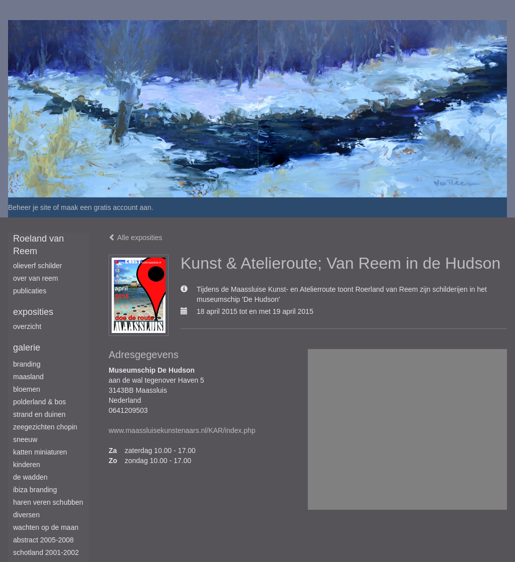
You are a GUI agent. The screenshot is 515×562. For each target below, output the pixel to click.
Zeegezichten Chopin (45, 427)
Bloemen (26, 389)
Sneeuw (25, 439)
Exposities (33, 312)
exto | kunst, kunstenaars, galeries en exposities (36, 10)
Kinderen (26, 465)
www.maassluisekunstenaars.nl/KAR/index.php (182, 430)
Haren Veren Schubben (48, 502)
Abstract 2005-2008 (43, 540)
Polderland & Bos (39, 402)
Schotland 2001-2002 (46, 552)
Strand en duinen (39, 414)
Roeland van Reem (38, 245)
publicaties (29, 291)
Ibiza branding (35, 490)
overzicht (27, 326)
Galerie (26, 348)
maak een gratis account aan (106, 207)
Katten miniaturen (40, 452)
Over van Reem (35, 278)
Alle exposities (135, 238)
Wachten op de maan (45, 527)
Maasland (28, 377)
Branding (27, 364)
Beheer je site (29, 207)
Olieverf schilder (37, 266)
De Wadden (30, 477)
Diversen (26, 515)
